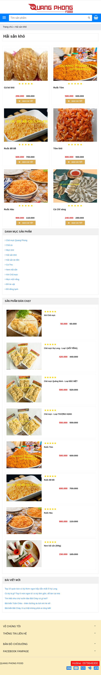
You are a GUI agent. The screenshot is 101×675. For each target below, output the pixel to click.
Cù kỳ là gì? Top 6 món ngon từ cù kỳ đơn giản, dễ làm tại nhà (32, 593)
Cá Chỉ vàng (59, 209)
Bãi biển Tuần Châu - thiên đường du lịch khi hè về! (27, 603)
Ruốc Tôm (58, 87)
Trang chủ (8, 27)
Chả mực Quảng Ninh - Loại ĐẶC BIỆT (60, 381)
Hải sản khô (21, 27)
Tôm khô (57, 148)
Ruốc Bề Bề (10, 148)
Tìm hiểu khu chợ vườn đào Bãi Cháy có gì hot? (26, 598)
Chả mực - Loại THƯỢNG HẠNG (58, 414)
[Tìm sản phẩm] (50, 18)
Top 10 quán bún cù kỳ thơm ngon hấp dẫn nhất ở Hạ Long (31, 589)
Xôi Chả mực (49, 315)
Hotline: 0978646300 (85, 663)
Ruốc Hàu (9, 209)
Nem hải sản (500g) (52, 546)
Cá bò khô (9, 87)
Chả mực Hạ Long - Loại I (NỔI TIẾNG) (60, 348)
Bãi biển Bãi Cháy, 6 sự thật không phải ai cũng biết (28, 608)
